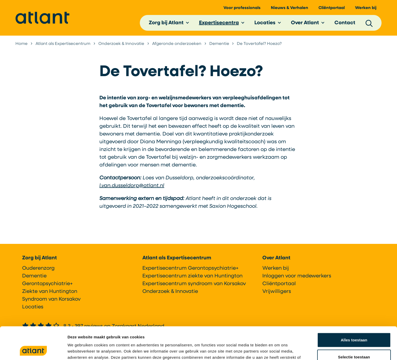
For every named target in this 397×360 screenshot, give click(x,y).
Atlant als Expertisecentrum (176, 259)
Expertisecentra (219, 23)
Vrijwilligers (276, 293)
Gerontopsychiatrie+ (47, 285)
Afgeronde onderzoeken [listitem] (176, 44)
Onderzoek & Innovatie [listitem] (121, 44)
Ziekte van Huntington (49, 293)
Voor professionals (242, 8)
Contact (344, 23)
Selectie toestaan (354, 326)
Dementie (34, 277)
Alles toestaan (354, 309)
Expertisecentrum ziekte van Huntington (192, 277)
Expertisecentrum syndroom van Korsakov (194, 285)
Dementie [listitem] (218, 44)
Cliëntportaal (331, 8)
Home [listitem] (22, 44)
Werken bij (365, 8)
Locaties (264, 23)
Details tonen (278, 350)
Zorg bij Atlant (166, 23)
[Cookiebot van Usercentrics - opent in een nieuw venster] (33, 350)
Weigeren (354, 343)
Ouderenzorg (38, 270)
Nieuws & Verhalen (289, 8)
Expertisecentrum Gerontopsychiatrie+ (190, 270)
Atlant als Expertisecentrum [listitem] (62, 44)
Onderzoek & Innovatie (170, 293)
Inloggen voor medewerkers (296, 277)
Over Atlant (305, 23)
